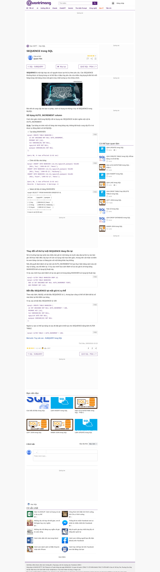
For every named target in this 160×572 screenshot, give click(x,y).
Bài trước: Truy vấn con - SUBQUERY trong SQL (44, 335)
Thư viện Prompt (81, 8)
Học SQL (42, 46)
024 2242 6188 (41, 567)
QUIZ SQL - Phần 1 (87, 67)
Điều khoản (36, 562)
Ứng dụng (55, 562)
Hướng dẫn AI (45, 8)
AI (37, 8)
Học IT (101, 8)
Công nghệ (93, 8)
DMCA (79, 562)
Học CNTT (33, 46)
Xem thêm (62, 554)
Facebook (74, 562)
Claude (54, 8)
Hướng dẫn (49, 562)
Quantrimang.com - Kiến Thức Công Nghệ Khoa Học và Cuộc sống (39, 3)
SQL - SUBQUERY (36, 67)
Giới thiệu (29, 562)
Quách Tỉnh (38, 59)
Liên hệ (61, 562)
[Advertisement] (80, 28)
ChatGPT (63, 8)
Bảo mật (42, 562)
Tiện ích (108, 8)
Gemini (70, 8)
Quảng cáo (67, 562)
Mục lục (63, 67)
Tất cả (31, 8)
